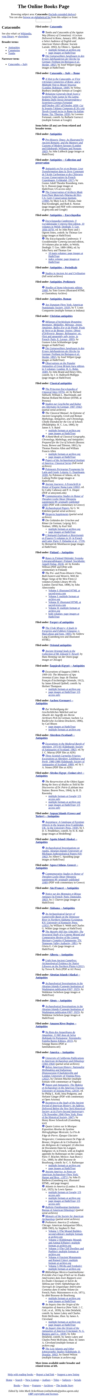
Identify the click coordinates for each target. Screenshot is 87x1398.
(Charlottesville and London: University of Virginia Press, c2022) (63, 1073)
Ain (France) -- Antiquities (64, 888)
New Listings (32, 1380)
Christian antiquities (61, 316)
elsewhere (23, 36)
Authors (46, 1380)
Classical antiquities (61, 383)
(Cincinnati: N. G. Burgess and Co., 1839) (63, 1331)
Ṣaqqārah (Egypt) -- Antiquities (67, 665)
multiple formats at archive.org (64, 50)
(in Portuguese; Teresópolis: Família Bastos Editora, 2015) (61, 1036)
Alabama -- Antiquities (62, 908)
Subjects (66, 1380)
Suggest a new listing (68, 1374)
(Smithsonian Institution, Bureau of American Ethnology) (61, 1208)
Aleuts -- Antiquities (61, 1000)
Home (9, 1380)
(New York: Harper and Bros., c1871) (60, 1174)
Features (36, 1385)
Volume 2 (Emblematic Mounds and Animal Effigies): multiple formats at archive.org (65, 1242)
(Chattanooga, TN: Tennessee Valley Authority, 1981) (63, 937)
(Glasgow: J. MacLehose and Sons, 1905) (61, 631)
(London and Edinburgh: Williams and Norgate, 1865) (62, 145)
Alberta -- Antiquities (61, 954)
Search (18, 1380)
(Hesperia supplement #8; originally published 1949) (62, 500)
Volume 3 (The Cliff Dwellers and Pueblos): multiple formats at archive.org (66, 1251)
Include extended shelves (62, 14)
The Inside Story (64, 1385)
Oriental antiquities (60, 645)
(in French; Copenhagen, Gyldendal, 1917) (63, 174)
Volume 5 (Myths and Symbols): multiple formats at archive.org (65, 1267)
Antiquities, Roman (60, 298)
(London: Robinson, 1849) (61, 83)
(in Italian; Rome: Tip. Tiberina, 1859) (63, 104)
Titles (56, 1380)
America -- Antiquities (62, 1052)
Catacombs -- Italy (17, 64)
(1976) (59, 390)
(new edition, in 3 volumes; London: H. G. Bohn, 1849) (63, 367)
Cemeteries (14, 50)
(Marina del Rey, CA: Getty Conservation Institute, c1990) (62, 196)
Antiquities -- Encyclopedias (65, 215)
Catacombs (56, 26)
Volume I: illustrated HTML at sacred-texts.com (64, 592)
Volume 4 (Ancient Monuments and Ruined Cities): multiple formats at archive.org (64, 1260)
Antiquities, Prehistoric (62, 281)
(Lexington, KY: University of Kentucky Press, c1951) (62, 919)
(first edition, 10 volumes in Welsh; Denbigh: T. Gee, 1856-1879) (63, 225)
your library (8, 36)
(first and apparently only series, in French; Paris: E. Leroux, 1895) (63, 330)
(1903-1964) (63, 1061)
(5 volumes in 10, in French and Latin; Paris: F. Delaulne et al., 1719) (63, 538)
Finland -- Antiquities (62, 552)
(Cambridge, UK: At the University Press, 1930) (63, 825)
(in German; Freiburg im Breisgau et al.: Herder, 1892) (63, 60)
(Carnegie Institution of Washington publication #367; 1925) (63, 986)
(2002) (61, 485)
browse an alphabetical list (37, 17)
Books (17, 1385)
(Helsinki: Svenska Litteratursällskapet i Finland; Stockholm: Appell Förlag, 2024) (63, 561)
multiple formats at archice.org (64, 430)
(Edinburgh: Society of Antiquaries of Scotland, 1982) (63, 746)
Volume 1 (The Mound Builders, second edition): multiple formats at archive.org (65, 1234)
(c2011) (63, 963)
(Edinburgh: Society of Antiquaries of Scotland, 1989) (63, 760)
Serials (77, 1380)
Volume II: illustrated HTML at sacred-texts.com (64, 603)
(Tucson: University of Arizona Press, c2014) (63, 1088)
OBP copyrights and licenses (43, 1394)
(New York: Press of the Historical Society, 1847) (63, 1110)
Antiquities (14, 47)
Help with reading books (20, 1374)
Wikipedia (26, 33)
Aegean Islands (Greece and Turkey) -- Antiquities (57, 815)
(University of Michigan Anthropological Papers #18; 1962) (62, 852)
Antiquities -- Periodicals (63, 267)
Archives (48, 1385)
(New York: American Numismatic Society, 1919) (62, 306)
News (26, 1385)
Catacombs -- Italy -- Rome (65, 73)
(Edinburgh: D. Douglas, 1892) (61, 1351)
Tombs (11, 53)
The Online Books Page (43, 6)
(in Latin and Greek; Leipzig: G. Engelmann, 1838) (63, 472)
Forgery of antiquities (62, 622)
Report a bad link (45, 1374)
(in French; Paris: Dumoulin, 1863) (61, 896)
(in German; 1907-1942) (62, 405)
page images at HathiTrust (62, 52)
